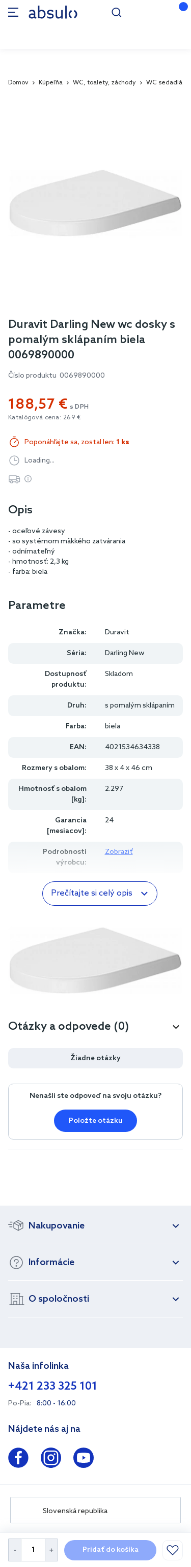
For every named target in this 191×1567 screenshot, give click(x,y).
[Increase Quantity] (51, 1550)
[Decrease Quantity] (14, 1550)
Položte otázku (96, 1121)
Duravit (117, 632)
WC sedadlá (164, 82)
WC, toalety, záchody (104, 82)
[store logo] (53, 12)
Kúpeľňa (51, 82)
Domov (18, 82)
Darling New (125, 653)
